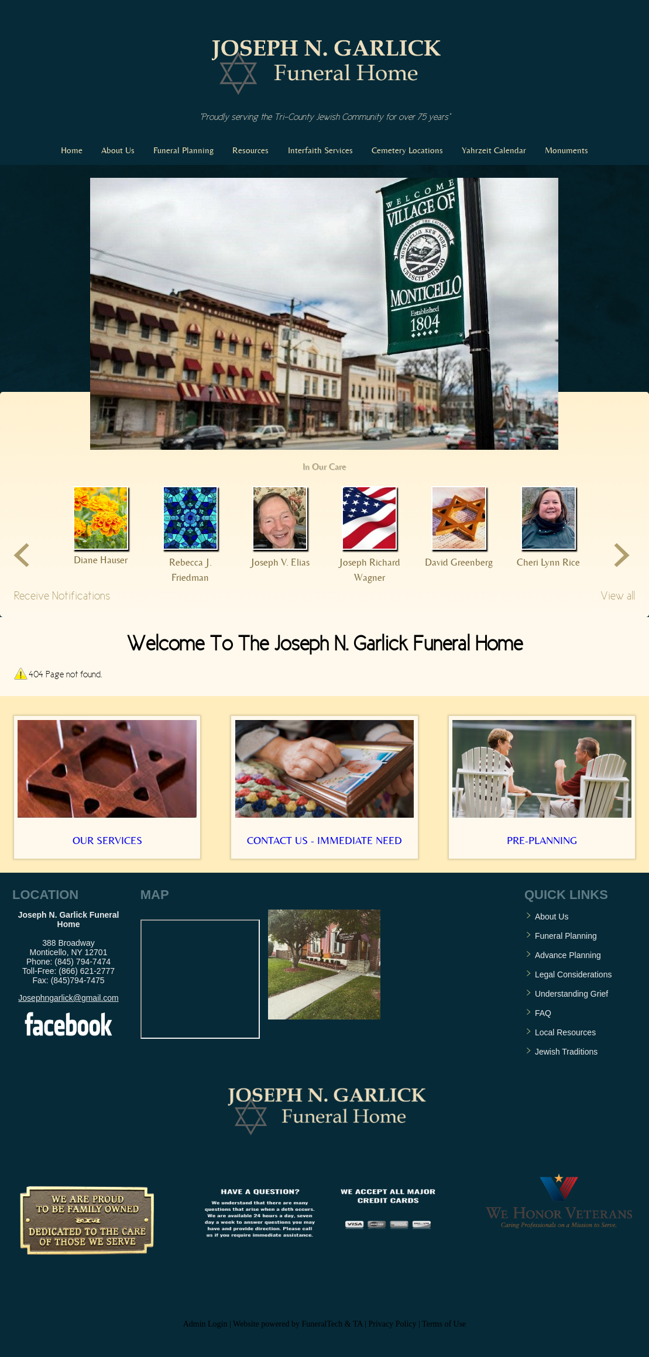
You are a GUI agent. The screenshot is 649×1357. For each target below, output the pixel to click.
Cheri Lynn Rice (548, 562)
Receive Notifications (62, 596)
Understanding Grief (571, 993)
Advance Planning (568, 955)
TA (358, 1324)
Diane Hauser (101, 560)
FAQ (543, 1013)
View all (617, 596)
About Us (552, 916)
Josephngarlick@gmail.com (68, 998)
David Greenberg (459, 562)
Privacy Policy (393, 1324)
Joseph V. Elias (280, 562)
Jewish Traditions (566, 1051)
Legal (546, 974)
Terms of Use (444, 1324)
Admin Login (205, 1324)
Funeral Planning (566, 936)
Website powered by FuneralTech (287, 1324)
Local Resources (565, 1032)
